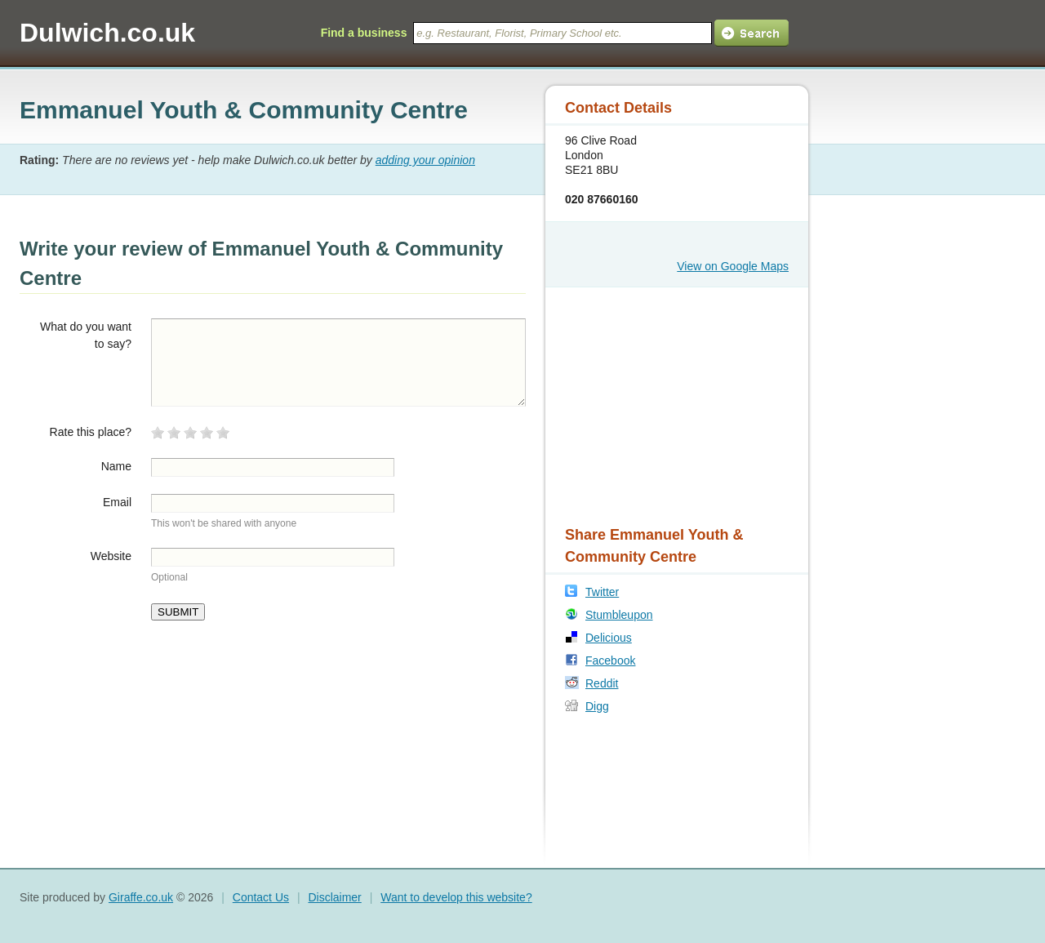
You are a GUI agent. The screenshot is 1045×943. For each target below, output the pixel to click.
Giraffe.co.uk (141, 897)
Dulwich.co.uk (107, 32)
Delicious (608, 637)
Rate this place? (90, 431)
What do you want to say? (85, 335)
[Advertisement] (667, 404)
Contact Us (261, 897)
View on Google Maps (733, 266)
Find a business (364, 32)
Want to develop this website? (455, 897)
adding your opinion (425, 160)
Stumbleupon (619, 614)
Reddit (601, 683)
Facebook (610, 660)
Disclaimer (334, 897)
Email (117, 502)
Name (116, 466)
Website (111, 556)
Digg (597, 706)
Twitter (602, 591)
